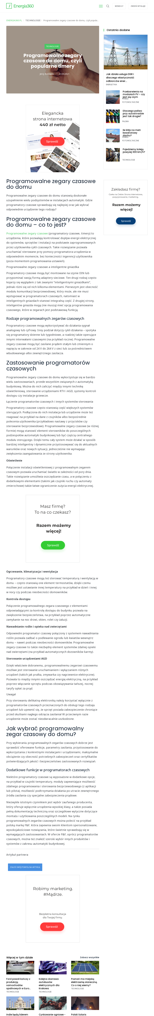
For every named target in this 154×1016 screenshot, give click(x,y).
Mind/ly (119, 6)
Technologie (52, 46)
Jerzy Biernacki (47, 73)
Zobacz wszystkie (89, 957)
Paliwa (125, 121)
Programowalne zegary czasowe (27, 233)
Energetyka (111, 84)
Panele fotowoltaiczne (130, 100)
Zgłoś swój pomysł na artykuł (25, 867)
